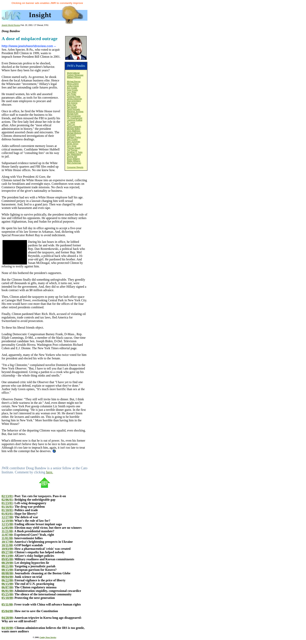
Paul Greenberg (74, 101)
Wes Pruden (72, 139)
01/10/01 (7, 510)
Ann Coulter (72, 88)
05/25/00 (7, 594)
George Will (72, 157)
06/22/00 (7, 580)
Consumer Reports (75, 167)
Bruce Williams (73, 159)
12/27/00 (7, 517)
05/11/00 (7, 604)
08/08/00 (7, 573)
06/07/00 (7, 587)
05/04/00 (7, 611)
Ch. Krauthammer (74, 118)
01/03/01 (7, 513)
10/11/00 (7, 545)
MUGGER (71, 135)
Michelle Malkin (73, 129)
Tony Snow (71, 146)
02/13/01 (7, 496)
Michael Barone (73, 81)
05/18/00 (7, 597)
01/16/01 (7, 506)
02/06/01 (7, 499)
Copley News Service (48, 637)
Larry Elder (71, 92)
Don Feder (71, 94)
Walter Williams (73, 161)
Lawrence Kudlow (74, 120)
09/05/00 (7, 559)
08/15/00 (7, 569)
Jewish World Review (11, 25)
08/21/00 (7, 566)
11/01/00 (7, 538)
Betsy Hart (71, 105)
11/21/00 (7, 531)
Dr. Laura (71, 122)
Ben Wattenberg (74, 154)
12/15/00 (7, 524)
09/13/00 (7, 555)
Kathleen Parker (74, 137)
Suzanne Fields (73, 96)
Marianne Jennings (75, 111)
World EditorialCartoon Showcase (75, 74)
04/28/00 (7, 617)
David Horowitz (73, 109)
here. (49, 472)
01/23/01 (7, 503)
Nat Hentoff (72, 107)
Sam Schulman (73, 142)
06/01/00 (7, 590)
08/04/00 (7, 576)
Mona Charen (73, 84)
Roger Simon (72, 144)
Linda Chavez (73, 86)
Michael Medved (74, 133)
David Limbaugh (74, 127)
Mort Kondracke (74, 116)
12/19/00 (7, 520)
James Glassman (74, 99)
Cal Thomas (72, 150)
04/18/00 (7, 627)
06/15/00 (7, 583)
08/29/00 (7, 562)
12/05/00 (7, 527)
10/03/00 (7, 548)
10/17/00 (7, 541)
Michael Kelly (72, 114)
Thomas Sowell (73, 148)
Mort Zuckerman (74, 163)
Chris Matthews (73, 131)
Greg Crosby (72, 90)
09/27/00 (7, 552)
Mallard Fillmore (74, 77)
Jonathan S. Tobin (75, 152)
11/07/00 (7, 534)
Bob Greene (72, 103)
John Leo (71, 124)
